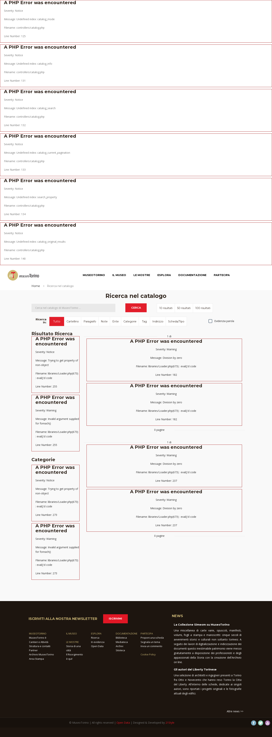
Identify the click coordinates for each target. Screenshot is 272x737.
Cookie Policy (148, 654)
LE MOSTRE (72, 642)
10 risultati (165, 308)
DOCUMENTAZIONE (126, 633)
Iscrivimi (115, 618)
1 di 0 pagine (164, 383)
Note (104, 321)
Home (35, 286)
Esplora (164, 275)
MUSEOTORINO (37, 633)
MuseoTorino (94, 275)
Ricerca (95, 637)
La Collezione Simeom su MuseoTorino (202, 624)
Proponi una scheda (152, 637)
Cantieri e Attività (38, 642)
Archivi (119, 646)
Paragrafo (90, 321)
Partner (33, 650)
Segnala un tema (150, 642)
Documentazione (192, 275)
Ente (115, 321)
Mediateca (122, 642)
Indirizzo (157, 321)
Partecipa (222, 275)
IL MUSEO (71, 633)
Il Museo (119, 275)
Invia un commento (151, 646)
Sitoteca (120, 650)
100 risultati (202, 308)
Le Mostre (141, 275)
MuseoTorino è (37, 637)
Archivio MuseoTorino (41, 654)
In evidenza (97, 642)
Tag (144, 321)
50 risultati (184, 308)
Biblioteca (121, 637)
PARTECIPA (147, 633)
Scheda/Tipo (176, 321)
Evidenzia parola (224, 321)
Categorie (129, 321)
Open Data (97, 646)
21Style (169, 722)
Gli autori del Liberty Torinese (195, 669)
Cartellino (73, 321)
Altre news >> (235, 711)
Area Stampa (36, 658)
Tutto (57, 321)
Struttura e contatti (39, 646)
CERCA (136, 307)
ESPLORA (96, 633)
